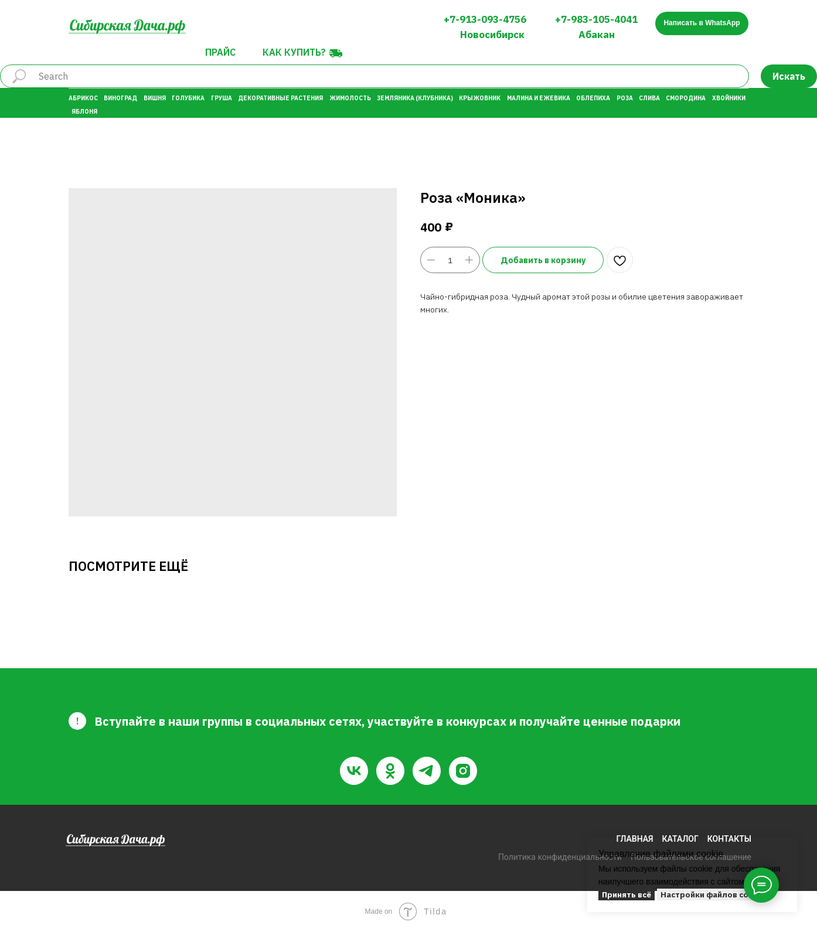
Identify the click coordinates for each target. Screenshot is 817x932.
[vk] (354, 771)
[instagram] (463, 771)
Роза (625, 98)
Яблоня (84, 111)
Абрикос (83, 98)
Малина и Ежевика (538, 98)
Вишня (155, 98)
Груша (221, 98)
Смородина (686, 98)
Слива (649, 98)
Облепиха (593, 98)
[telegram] (427, 771)
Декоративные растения (280, 98)
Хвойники (728, 98)
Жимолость (350, 98)
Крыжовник (480, 98)
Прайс (220, 52)
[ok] (390, 771)
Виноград (120, 98)
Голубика (188, 98)
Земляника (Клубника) (415, 98)
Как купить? (294, 52)
